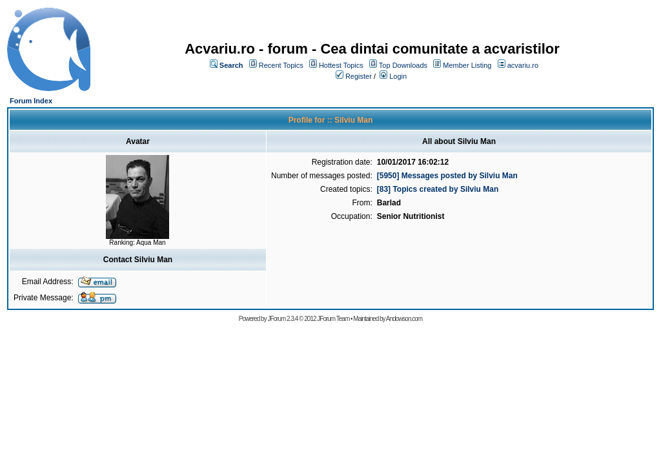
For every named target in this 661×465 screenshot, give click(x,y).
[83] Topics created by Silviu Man (438, 189)
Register (358, 76)
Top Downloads (403, 65)
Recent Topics (281, 65)
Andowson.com (404, 318)
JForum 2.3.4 (282, 318)
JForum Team (333, 318)
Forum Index (31, 101)
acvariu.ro (522, 65)
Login (398, 76)
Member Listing (467, 65)
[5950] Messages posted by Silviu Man (447, 175)
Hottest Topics (341, 65)
